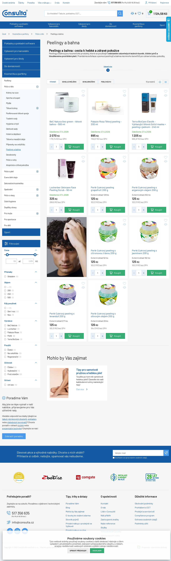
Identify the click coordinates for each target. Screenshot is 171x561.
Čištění (10, 367)
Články (21, 2)
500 (9, 297)
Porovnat (135, 13)
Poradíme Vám (72, 503)
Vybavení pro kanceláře (54, 25)
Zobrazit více (108, 66)
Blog (68, 507)
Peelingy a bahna (57, 34)
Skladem (11, 276)
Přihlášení (152, 2)
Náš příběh (106, 515)
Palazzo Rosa (13, 332)
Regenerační (12, 357)
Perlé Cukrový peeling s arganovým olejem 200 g (145, 188)
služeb (21, 425)
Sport (162, 25)
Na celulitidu (12, 353)
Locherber (11, 329)
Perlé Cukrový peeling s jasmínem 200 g (144, 251)
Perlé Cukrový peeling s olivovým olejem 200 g (103, 315)
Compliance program (144, 515)
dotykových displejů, (17, 419)
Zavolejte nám (100, 2)
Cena (6, 250)
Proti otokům (13, 374)
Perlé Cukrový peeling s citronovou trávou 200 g (103, 251)
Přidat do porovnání (83, 95)
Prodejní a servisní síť (144, 511)
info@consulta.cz (23, 522)
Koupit (76, 146)
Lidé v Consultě (108, 511)
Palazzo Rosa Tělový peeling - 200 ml (106, 123)
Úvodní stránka (8, 2)
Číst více (80, 389)
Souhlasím (97, 550)
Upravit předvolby (78, 550)
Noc (9, 315)
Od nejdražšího (89, 82)
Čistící (10, 350)
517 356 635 (116, 2)
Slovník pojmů (72, 519)
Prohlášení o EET (143, 507)
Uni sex (10, 385)
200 (9, 290)
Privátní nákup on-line (76, 530)
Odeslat (166, 453)
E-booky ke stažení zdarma (78, 515)
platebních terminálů (17, 422)
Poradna (31, 2)
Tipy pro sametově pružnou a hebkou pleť (89, 371)
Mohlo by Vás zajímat (75, 511)
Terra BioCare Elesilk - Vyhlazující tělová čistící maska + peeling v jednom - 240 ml (149, 124)
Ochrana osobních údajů (146, 519)
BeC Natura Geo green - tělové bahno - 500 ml (66, 123)
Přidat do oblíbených (83, 91)
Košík (158, 13)
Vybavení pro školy (84, 25)
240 (9, 294)
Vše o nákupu (43, 2)
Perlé (9, 336)
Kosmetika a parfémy (138, 25)
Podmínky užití (141, 523)
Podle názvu (106, 82)
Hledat (120, 13)
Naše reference (108, 523)
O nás (57, 2)
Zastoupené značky (110, 519)
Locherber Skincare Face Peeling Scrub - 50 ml (63, 188)
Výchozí (53, 82)
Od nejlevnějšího (69, 82)
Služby (104, 527)
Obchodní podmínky (144, 503)
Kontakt (66, 2)
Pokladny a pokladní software (19, 25)
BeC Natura (12, 325)
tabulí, (5, 419)
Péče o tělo (39, 34)
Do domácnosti (110, 25)
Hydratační (12, 371)
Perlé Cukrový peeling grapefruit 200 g (102, 188)
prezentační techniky (12, 428)
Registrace (164, 2)
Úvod (4, 34)
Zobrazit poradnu (14, 436)
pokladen (32, 419)
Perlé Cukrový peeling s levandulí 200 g (62, 315)
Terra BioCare (13, 339)
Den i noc (11, 311)
